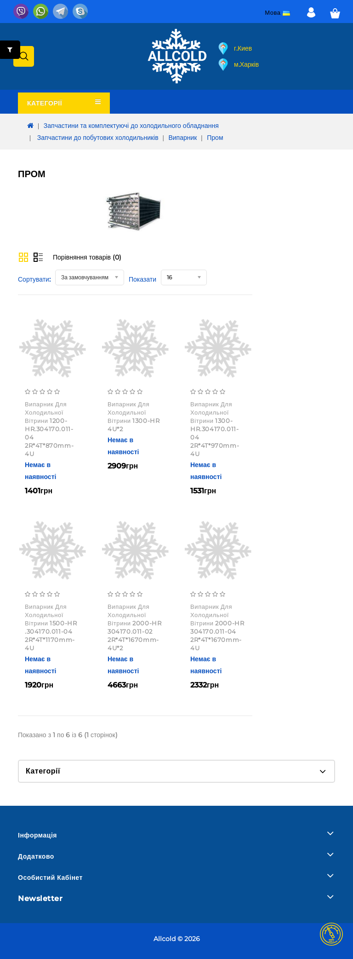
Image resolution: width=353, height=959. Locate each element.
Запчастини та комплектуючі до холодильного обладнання (131, 125)
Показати (142, 279)
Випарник (182, 137)
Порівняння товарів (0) (87, 257)
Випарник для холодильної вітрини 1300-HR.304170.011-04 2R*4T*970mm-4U (214, 428)
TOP (331, 934)
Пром (215, 137)
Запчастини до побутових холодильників (97, 137)
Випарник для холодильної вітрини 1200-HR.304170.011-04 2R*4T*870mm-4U (49, 428)
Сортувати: (34, 279)
